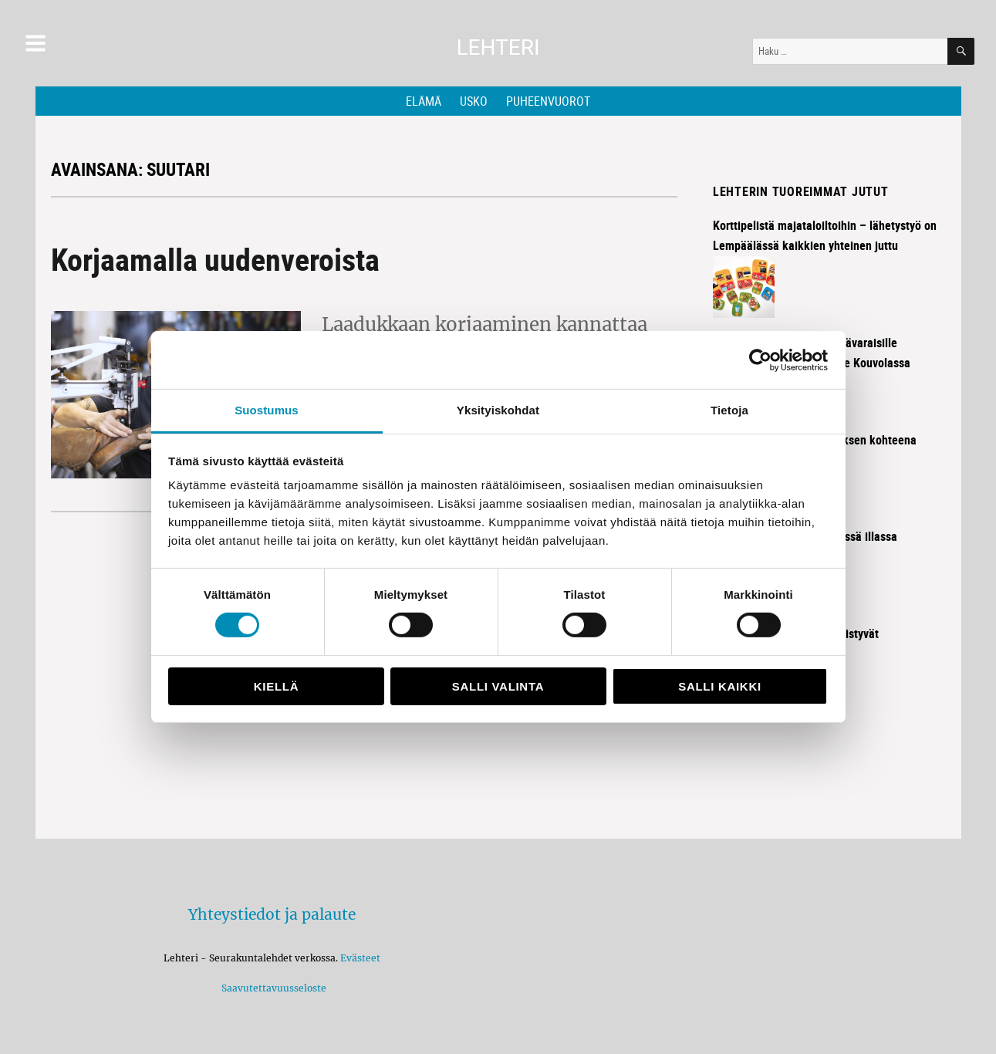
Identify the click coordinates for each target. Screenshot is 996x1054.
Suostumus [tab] (267, 410)
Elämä (423, 101)
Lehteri (497, 47)
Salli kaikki (719, 686)
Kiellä (276, 686)
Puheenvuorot (548, 101)
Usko (474, 101)
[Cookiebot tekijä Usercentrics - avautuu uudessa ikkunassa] (760, 359)
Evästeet (360, 958)
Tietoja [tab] (729, 410)
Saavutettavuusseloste (271, 988)
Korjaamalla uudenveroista (215, 259)
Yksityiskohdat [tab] (498, 410)
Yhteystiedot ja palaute (272, 914)
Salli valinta (498, 686)
